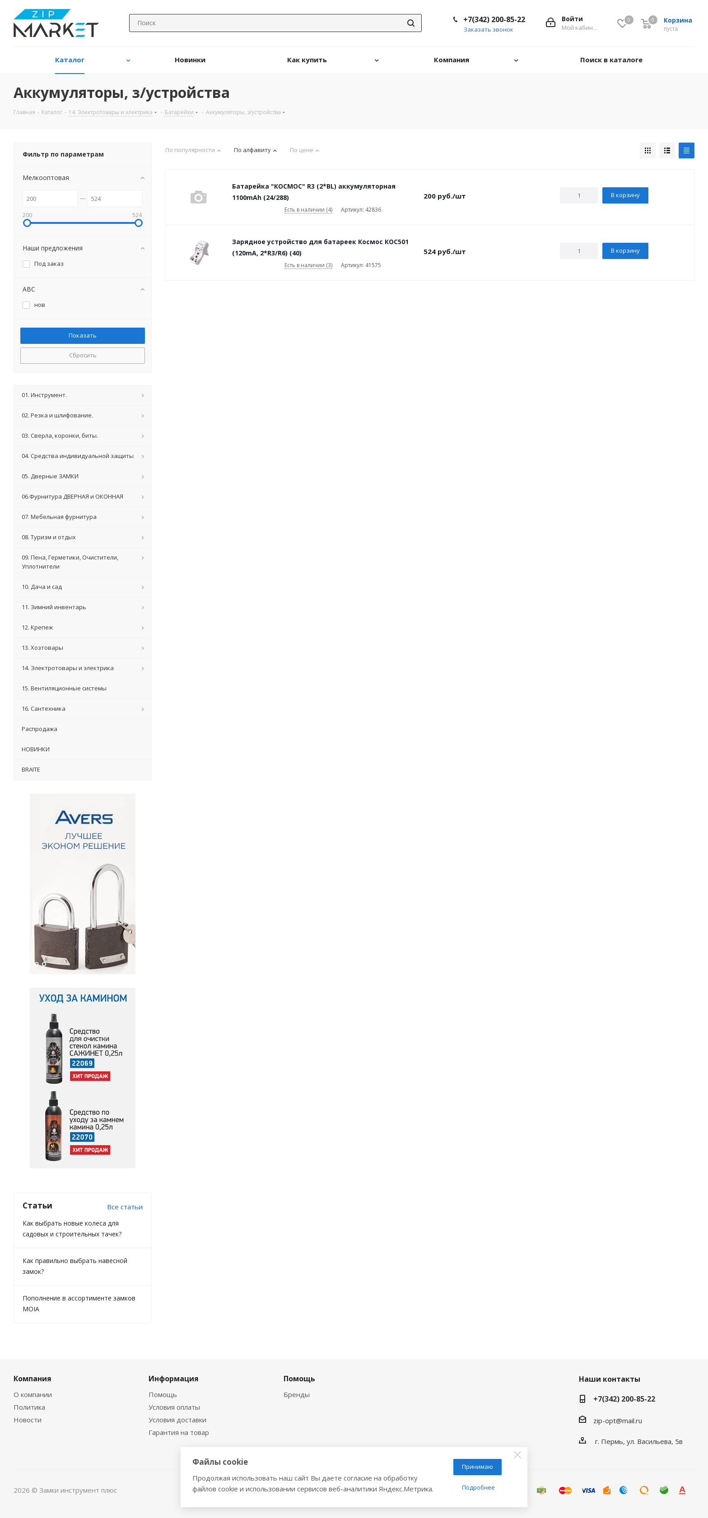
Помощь (163, 1394)
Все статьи (125, 1206)
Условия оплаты (174, 1407)
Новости (28, 1419)
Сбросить (83, 355)
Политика (29, 1407)
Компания (32, 1379)
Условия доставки (177, 1419)
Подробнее (478, 1487)
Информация (174, 1379)
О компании (33, 1394)
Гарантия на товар (179, 1432)
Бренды (297, 1394)
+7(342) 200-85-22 (494, 19)
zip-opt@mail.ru (617, 1420)
